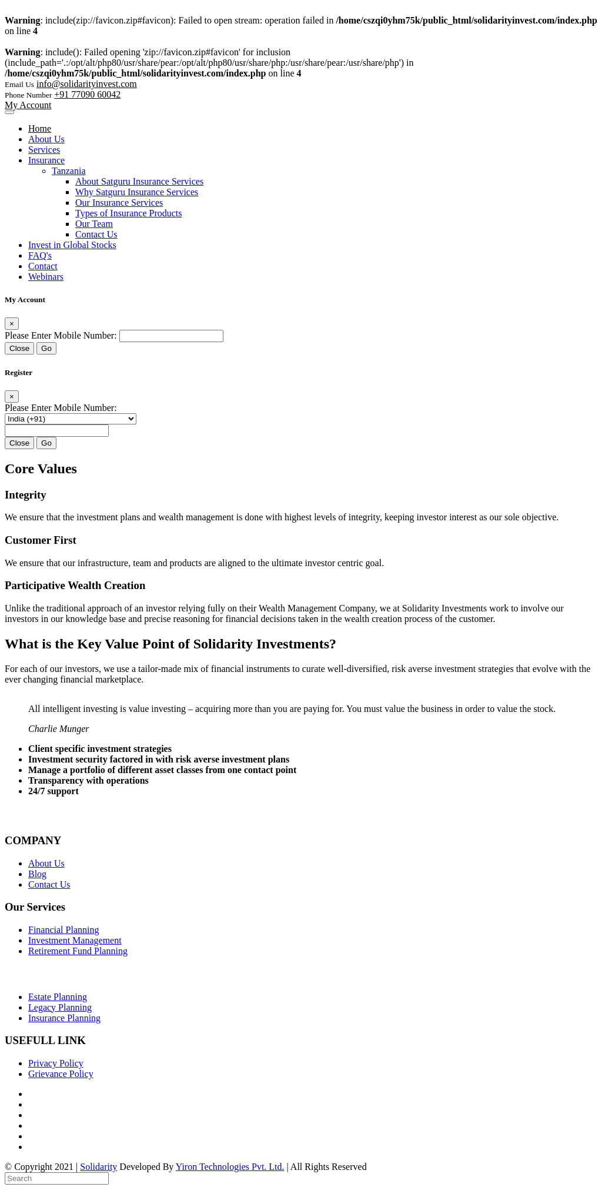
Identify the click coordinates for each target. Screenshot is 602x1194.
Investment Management (75, 940)
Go (46, 348)
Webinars (45, 277)
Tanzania (69, 171)
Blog (37, 874)
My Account (28, 105)
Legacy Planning (60, 1007)
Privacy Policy (55, 1063)
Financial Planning (63, 930)
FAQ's (40, 255)
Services (44, 150)
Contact (43, 266)
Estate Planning (57, 997)
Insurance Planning (64, 1018)
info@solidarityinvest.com (86, 84)
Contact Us (96, 234)
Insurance (46, 160)
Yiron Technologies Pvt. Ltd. (230, 1167)
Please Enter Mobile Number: (61, 335)
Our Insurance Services (119, 203)
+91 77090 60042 (87, 94)
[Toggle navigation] (9, 112)
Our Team (94, 224)
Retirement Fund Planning (78, 951)
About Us (46, 139)
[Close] (12, 323)
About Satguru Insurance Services (139, 181)
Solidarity (98, 1167)
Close (19, 348)
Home (39, 128)
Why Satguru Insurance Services (136, 192)
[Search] (57, 1178)
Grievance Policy (60, 1074)
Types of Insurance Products (128, 213)
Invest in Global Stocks (72, 245)
